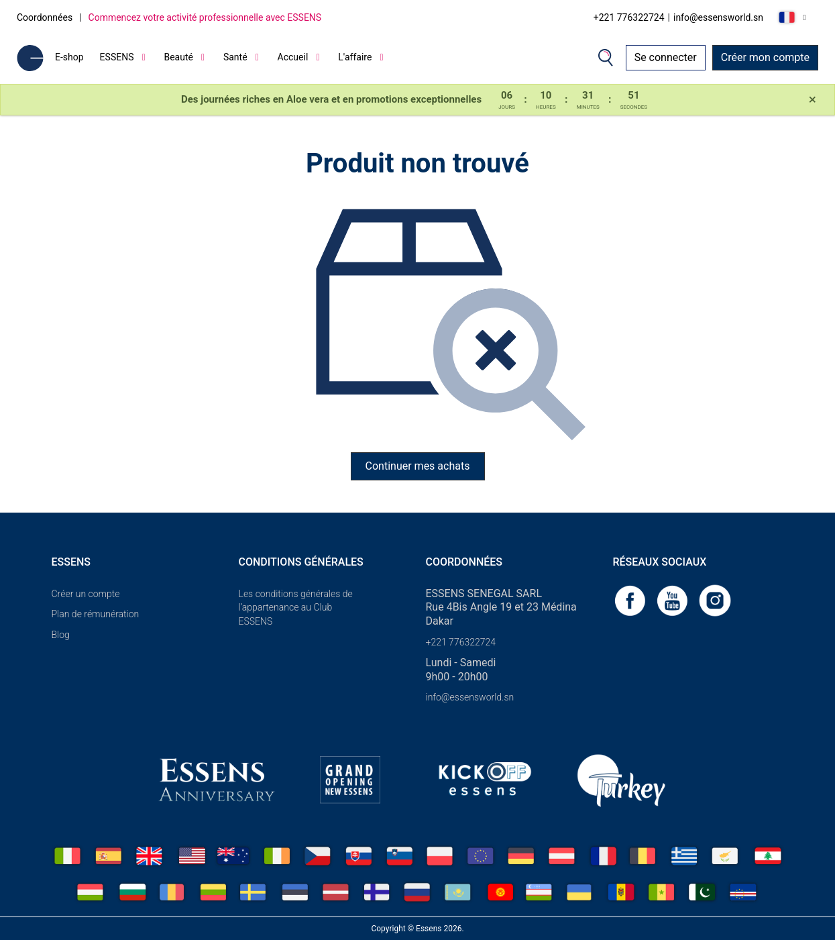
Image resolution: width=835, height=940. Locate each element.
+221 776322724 (629, 17)
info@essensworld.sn (718, 17)
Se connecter (665, 57)
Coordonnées (44, 17)
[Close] (812, 100)
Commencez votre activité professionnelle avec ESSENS (205, 17)
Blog (61, 634)
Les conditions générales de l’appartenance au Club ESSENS (296, 607)
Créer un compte (86, 593)
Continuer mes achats (418, 466)
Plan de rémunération (96, 614)
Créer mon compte (765, 57)
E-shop (69, 57)
